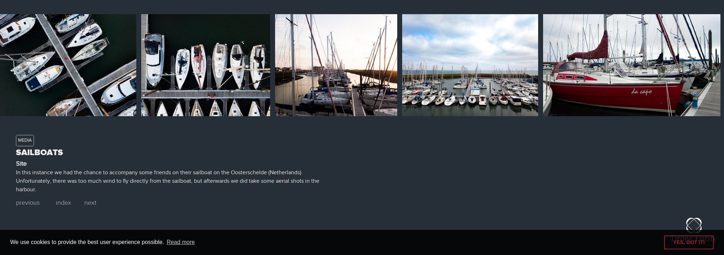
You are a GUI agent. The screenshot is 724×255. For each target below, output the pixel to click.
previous (28, 202)
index (63, 202)
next (90, 202)
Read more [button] (181, 242)
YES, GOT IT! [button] (689, 242)
